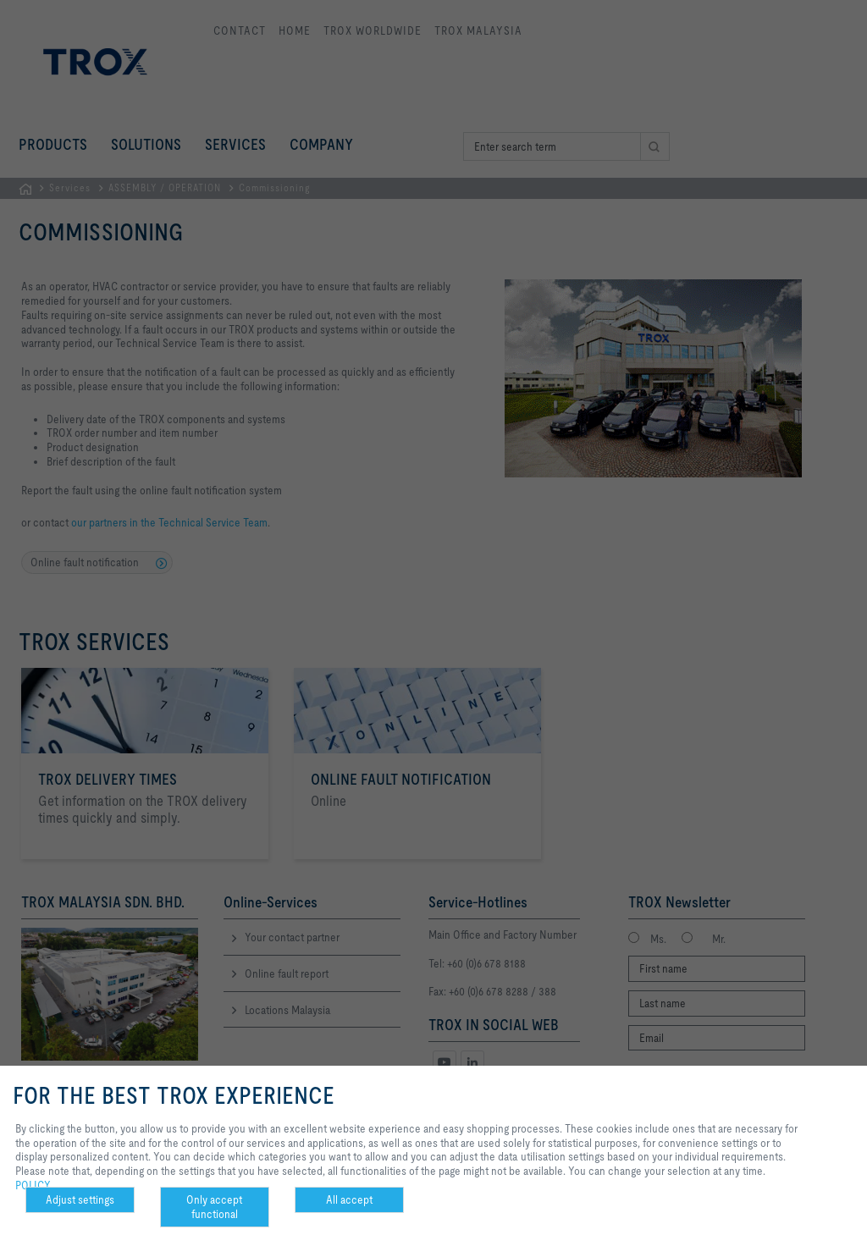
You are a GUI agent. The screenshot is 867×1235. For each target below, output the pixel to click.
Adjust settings (80, 1199)
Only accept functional (214, 1207)
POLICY (33, 1185)
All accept (349, 1199)
